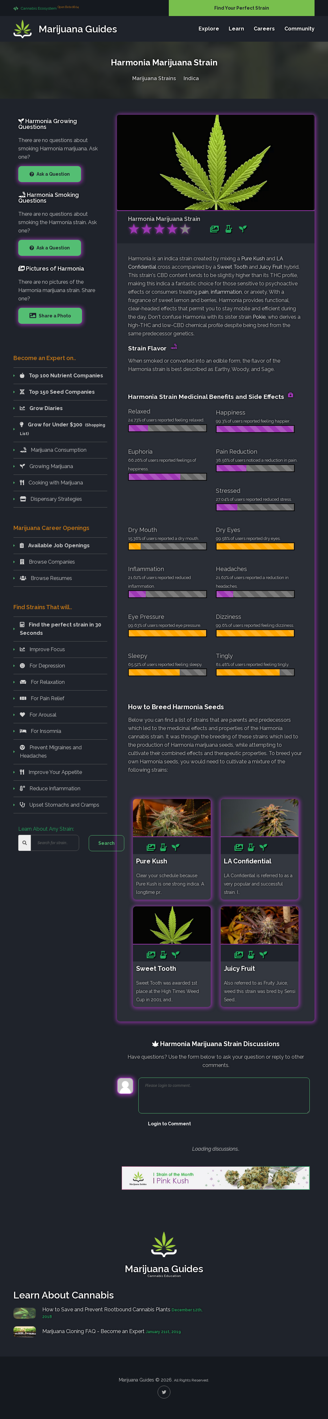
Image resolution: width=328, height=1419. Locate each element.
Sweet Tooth (232, 267)
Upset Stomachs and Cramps (59, 805)
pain (204, 292)
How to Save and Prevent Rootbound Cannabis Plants (107, 1309)
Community (299, 29)
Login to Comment (169, 1123)
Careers (264, 29)
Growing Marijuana (46, 466)
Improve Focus (42, 649)
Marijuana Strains (154, 78)
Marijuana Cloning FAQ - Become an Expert (93, 1331)
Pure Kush (253, 259)
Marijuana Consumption (53, 450)
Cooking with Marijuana (51, 483)
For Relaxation (42, 682)
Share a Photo (54, 315)
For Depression (42, 666)
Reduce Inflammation (50, 788)
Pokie (259, 317)
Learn (236, 29)
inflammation (226, 292)
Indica (191, 78)
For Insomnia (40, 731)
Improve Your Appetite (51, 772)
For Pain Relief (42, 698)
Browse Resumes (46, 578)
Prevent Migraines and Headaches (51, 751)
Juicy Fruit (271, 267)
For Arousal (38, 715)
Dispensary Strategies (51, 499)
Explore (209, 29)
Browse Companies (47, 562)
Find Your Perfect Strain (241, 8)
